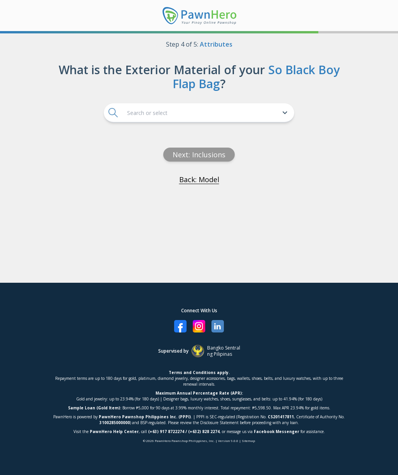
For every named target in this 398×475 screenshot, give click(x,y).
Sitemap (248, 440)
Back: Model (199, 179)
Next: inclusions (199, 154)
